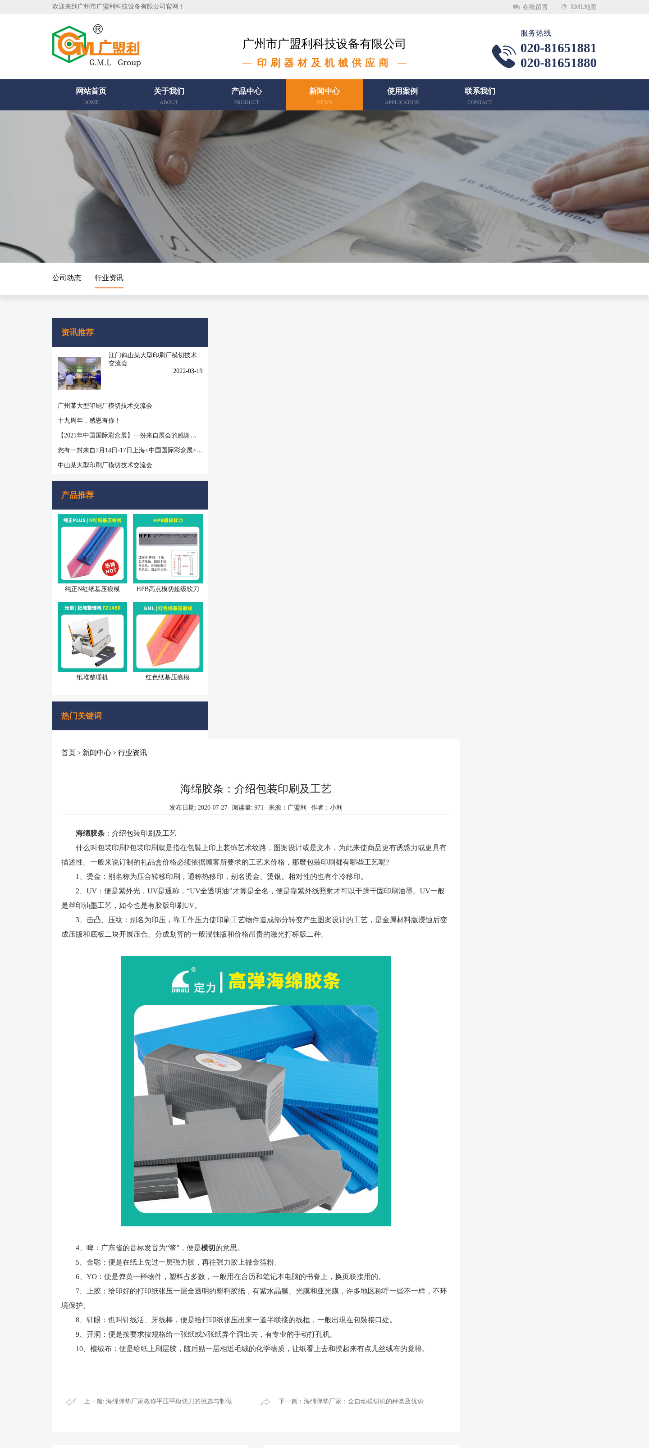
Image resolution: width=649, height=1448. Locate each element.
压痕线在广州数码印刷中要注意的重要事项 (474, 1064)
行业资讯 (109, 278)
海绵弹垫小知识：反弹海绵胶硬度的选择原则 (477, 1223)
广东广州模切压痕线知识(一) (454, 1100)
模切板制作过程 (436, 1082)
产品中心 (143, 1328)
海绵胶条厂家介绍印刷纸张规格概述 (464, 1205)
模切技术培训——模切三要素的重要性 (259, 1205)
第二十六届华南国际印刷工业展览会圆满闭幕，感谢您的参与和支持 (272, 1170)
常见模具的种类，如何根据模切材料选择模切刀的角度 (480, 1170)
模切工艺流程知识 (439, 1152)
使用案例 (143, 1347)
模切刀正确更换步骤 (234, 1100)
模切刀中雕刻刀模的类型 (240, 1082)
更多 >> (370, 1044)
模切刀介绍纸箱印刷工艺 (240, 1117)
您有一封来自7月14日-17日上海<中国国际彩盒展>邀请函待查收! (120, 443)
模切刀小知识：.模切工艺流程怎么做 (465, 1135)
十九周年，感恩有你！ (89, 413)
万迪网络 (518, 1433)
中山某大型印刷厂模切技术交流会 (105, 458)
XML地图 (583, 7)
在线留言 (535, 7)
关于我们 (70, 1328)
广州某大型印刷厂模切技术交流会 (105, 399)
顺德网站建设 (480, 1433)
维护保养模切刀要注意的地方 (247, 1223)
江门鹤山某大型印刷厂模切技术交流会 (139, 358)
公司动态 (66, 278)
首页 (213, 331)
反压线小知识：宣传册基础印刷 (250, 1064)
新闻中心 (241, 331)
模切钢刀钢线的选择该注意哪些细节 (256, 1187)
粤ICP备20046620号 (431, 1433)
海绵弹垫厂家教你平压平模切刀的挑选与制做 (269, 1135)
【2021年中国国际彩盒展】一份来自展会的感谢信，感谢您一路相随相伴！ (120, 428)
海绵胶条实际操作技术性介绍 (455, 1187)
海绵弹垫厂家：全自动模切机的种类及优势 (265, 1152)
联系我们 (70, 1365)
